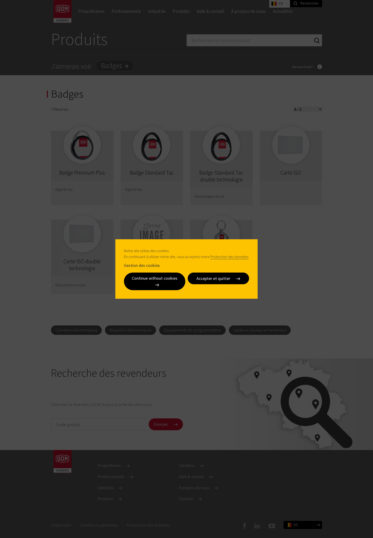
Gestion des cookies (142, 265)
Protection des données (229, 256)
